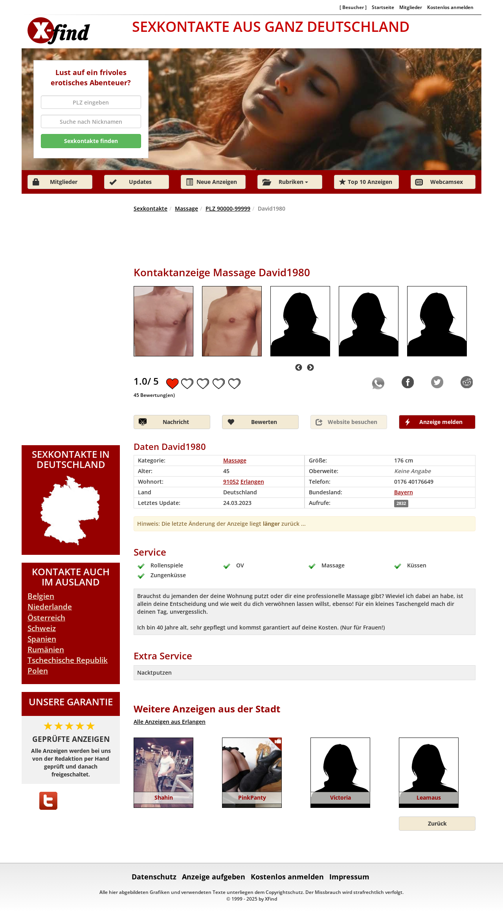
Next (310, 368)
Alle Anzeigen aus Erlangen (170, 721)
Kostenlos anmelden (450, 7)
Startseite (383, 7)
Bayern (403, 492)
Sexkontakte (150, 208)
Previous (299, 368)
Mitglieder (410, 7)
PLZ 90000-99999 (228, 208)
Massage (186, 208)
